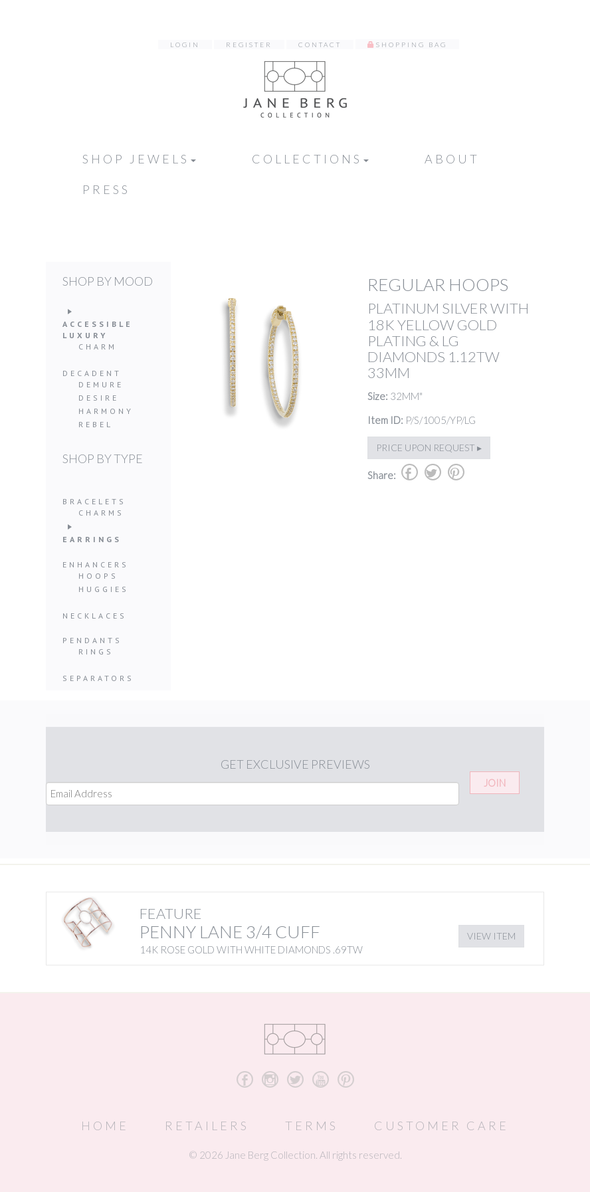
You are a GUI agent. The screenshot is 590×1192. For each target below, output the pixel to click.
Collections (310, 158)
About (452, 158)
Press (106, 189)
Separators (98, 678)
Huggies (103, 589)
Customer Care (441, 1125)
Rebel (95, 424)
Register (249, 45)
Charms (101, 513)
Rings (96, 651)
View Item (491, 936)
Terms (311, 1125)
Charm (97, 346)
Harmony (106, 411)
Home (105, 1125)
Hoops (98, 576)
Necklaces (94, 616)
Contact (320, 45)
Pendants (92, 640)
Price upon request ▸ (429, 447)
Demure (101, 384)
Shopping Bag (411, 45)
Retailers (207, 1125)
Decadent (92, 373)
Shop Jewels (139, 158)
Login (185, 45)
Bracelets (94, 501)
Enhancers (95, 564)
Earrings (92, 539)
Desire (98, 398)
